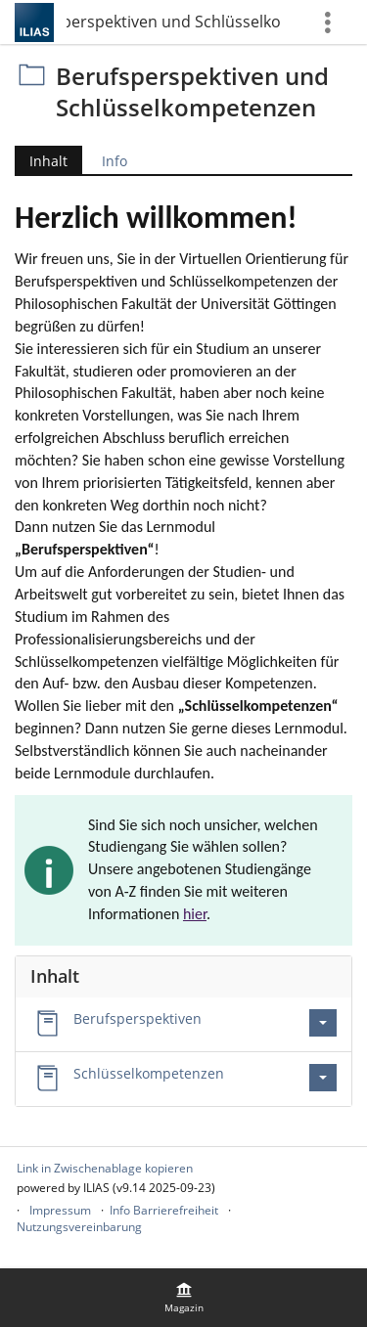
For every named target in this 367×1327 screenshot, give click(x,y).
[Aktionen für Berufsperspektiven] (323, 1023)
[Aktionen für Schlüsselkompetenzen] (323, 1077)
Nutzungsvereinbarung (79, 1226)
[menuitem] (184, 1297)
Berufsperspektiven (137, 1018)
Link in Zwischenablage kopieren (105, 1168)
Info (114, 161)
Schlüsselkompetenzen (148, 1073)
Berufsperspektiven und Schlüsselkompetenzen (174, 21)
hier (194, 914)
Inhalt (48, 161)
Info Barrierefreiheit (164, 1210)
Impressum (60, 1210)
